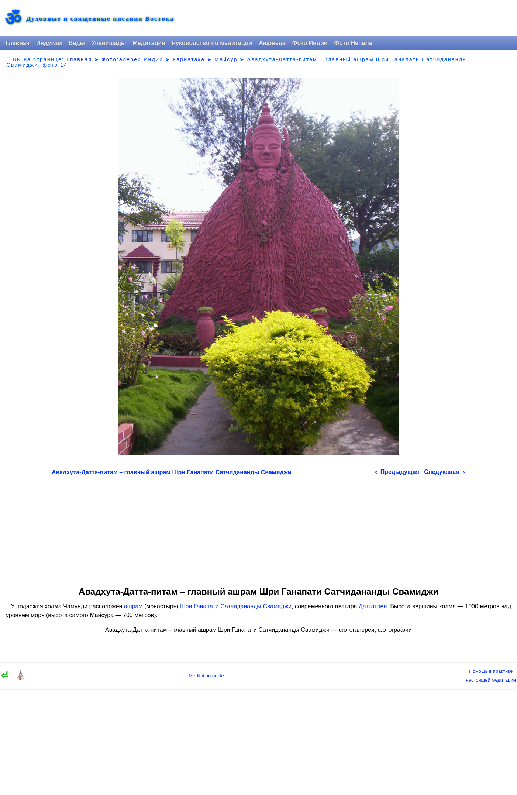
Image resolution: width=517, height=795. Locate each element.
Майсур (225, 59)
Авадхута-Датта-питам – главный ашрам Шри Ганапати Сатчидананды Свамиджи (172, 472)
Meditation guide (206, 675)
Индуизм (49, 43)
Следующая (444, 472)
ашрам (133, 606)
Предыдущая (396, 472)
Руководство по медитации (212, 43)
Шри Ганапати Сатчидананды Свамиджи (236, 606)
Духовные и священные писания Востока (100, 19)
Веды (77, 43)
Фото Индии (310, 43)
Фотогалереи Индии (132, 59)
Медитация (148, 43)
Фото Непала (353, 43)
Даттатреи (373, 606)
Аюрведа (272, 43)
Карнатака (189, 59)
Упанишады (109, 43)
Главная (18, 43)
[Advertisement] (258, 528)
